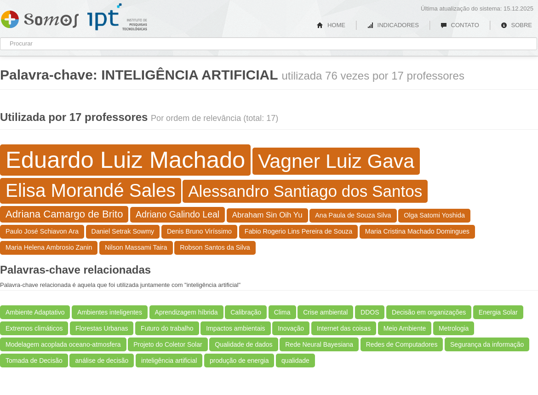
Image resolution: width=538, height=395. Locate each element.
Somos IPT (40, 17)
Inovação (291, 328)
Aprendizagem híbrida (186, 312)
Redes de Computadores (402, 344)
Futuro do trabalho (167, 328)
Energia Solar (498, 312)
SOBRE (516, 25)
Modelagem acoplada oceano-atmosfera (63, 344)
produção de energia (239, 360)
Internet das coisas (344, 328)
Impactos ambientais (235, 328)
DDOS (370, 312)
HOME (331, 25)
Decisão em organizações (429, 312)
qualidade (295, 360)
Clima (282, 312)
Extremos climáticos (34, 328)
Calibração (245, 312)
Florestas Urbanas (101, 328)
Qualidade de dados (243, 344)
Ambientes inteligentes (109, 312)
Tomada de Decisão (34, 360)
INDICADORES (393, 25)
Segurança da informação (487, 344)
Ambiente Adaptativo (35, 312)
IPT (117, 17)
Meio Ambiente (404, 328)
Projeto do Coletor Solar (167, 344)
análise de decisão (101, 360)
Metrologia (454, 328)
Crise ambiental (325, 312)
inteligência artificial (169, 360)
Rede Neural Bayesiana (319, 344)
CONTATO (460, 25)
